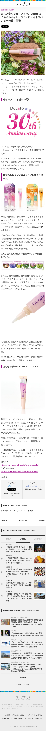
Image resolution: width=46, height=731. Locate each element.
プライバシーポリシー (19, 715)
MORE (23, 678)
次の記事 (42, 520)
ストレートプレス (23, 684)
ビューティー (6, 511)
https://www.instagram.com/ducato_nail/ (19, 471)
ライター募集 (29, 718)
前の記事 (4, 520)
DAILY (8, 539)
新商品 (30, 511)
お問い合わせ (18, 718)
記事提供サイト (7, 718)
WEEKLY (23, 539)
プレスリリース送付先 (35, 715)
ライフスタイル (19, 511)
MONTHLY (38, 539)
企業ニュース (39, 718)
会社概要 (7, 715)
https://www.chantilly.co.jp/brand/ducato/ (20, 465)
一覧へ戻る (23, 520)
